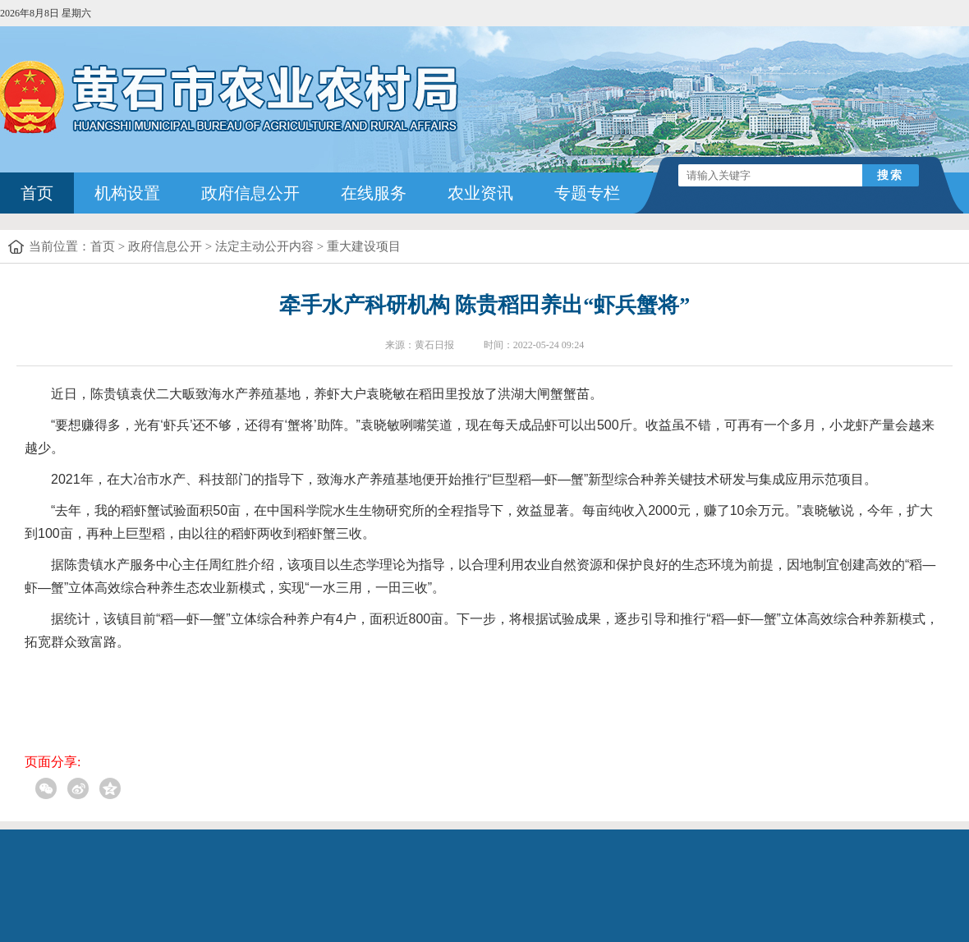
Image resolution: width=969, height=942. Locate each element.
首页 (37, 193)
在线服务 (373, 193)
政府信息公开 (250, 193)
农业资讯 (480, 193)
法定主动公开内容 (264, 246)
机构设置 (127, 193)
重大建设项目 (364, 246)
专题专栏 (587, 193)
